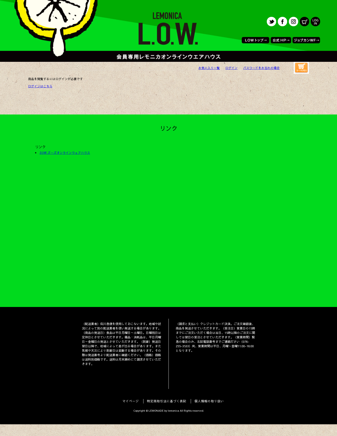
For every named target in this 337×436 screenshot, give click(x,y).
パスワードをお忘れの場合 (261, 68)
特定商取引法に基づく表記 (166, 401)
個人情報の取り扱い (209, 401)
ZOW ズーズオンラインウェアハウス (65, 153)
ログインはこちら (40, 86)
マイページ (130, 401)
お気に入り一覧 (209, 68)
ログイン (231, 68)
